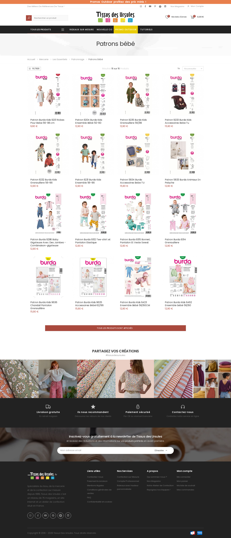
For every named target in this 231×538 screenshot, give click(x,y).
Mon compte (195, 6)
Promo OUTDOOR (125, 29)
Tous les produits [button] (40, 29)
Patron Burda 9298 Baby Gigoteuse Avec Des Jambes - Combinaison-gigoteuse (48, 242)
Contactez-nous (95, 476)
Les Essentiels (60, 59)
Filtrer (34, 68)
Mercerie (43, 59)
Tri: (179, 68)
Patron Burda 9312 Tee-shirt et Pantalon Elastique (93, 241)
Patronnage (77, 59)
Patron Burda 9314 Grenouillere (175, 241)
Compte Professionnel (128, 481)
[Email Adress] (102, 450)
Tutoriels (146, 29)
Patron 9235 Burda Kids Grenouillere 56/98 (133, 121)
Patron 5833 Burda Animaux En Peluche (183, 181)
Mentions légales (95, 485)
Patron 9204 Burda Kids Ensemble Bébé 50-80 (88, 121)
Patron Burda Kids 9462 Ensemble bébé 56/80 (178, 304)
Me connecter (184, 476)
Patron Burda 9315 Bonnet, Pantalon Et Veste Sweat (135, 241)
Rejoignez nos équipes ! (158, 489)
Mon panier (182, 481)
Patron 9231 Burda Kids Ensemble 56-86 (88, 181)
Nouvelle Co (104, 29)
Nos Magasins (177, 6)
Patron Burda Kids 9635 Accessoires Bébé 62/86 (89, 304)
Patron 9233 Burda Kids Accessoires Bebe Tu (178, 121)
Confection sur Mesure (128, 476)
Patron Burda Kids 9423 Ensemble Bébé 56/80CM (135, 304)
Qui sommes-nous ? (157, 476)
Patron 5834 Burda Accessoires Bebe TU (132, 181)
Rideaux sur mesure (82, 29)
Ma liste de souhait (186, 485)
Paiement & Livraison (97, 481)
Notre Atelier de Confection (160, 485)
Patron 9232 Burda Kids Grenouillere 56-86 (43, 181)
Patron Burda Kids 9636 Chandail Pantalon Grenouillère (43, 305)
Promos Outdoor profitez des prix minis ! (118, 2)
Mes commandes (185, 489)
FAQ (89, 497)
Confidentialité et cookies (99, 501)
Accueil (31, 59)
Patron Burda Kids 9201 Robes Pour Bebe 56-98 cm (47, 121)
